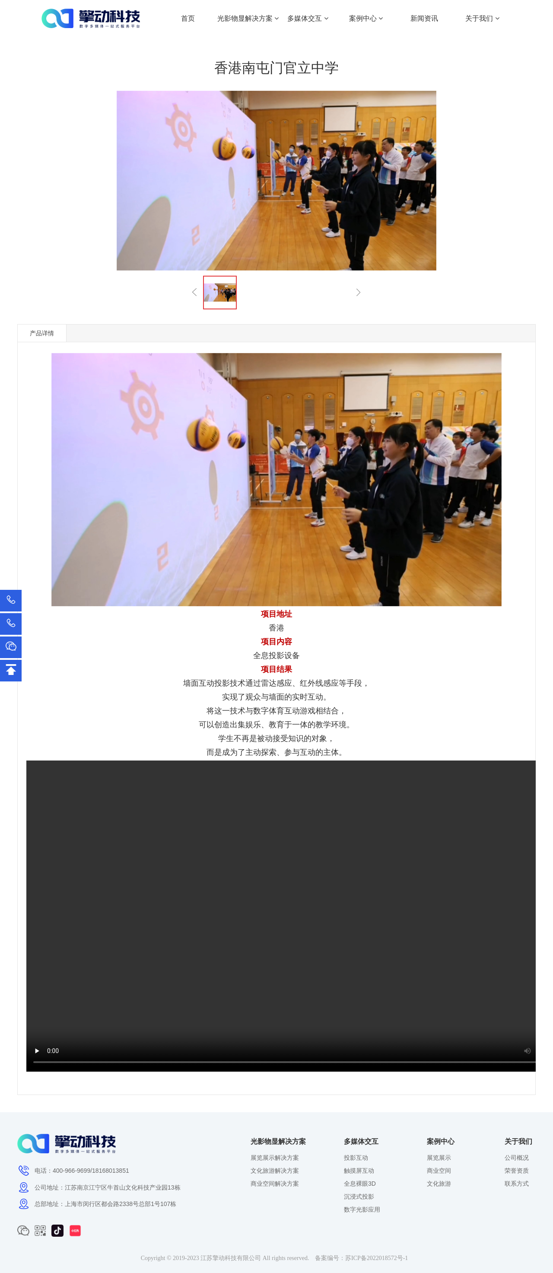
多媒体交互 (307, 18)
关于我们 (482, 18)
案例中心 (366, 18)
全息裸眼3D (360, 1183)
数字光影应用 (362, 1209)
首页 (188, 18)
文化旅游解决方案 (275, 1170)
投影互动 (356, 1157)
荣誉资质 (517, 1170)
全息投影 (268, 655)
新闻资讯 (424, 18)
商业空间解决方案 (275, 1183)
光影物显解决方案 (248, 18)
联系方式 (517, 1183)
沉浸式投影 (359, 1196)
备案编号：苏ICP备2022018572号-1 (361, 1258)
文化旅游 (439, 1183)
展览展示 (439, 1157)
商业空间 (439, 1170)
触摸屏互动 (359, 1170)
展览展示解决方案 (275, 1157)
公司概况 (517, 1157)
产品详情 (42, 333)
